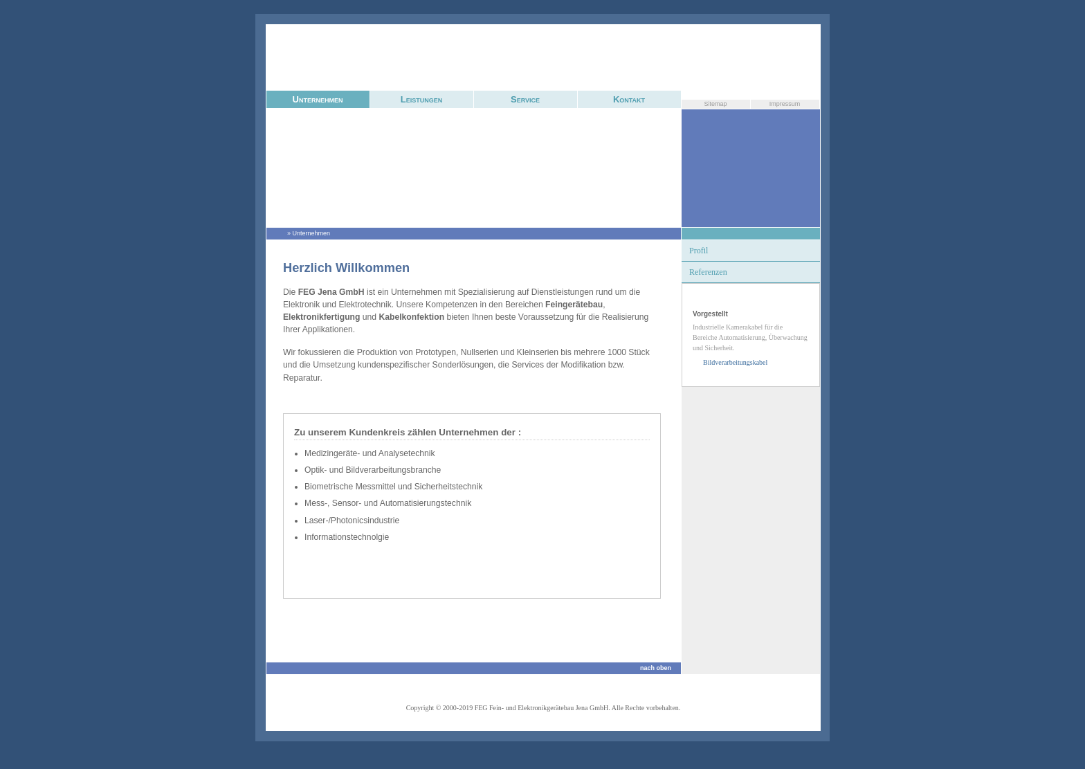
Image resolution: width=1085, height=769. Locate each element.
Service (525, 99)
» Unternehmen (308, 233)
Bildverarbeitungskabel (735, 362)
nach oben (655, 667)
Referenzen (708, 272)
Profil (698, 250)
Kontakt (629, 99)
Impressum (785, 103)
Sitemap (715, 103)
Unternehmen (318, 99)
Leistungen (421, 99)
